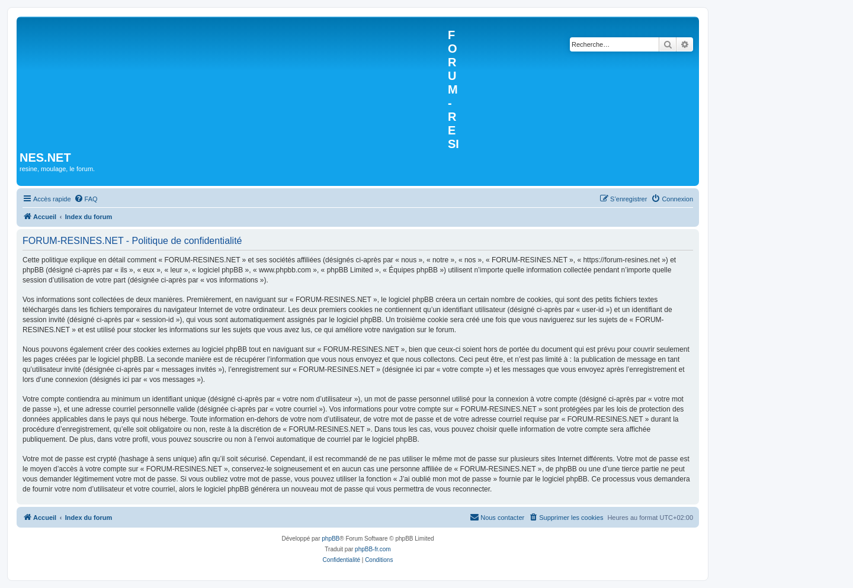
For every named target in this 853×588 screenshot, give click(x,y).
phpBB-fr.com (373, 549)
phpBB (330, 538)
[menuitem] (86, 199)
